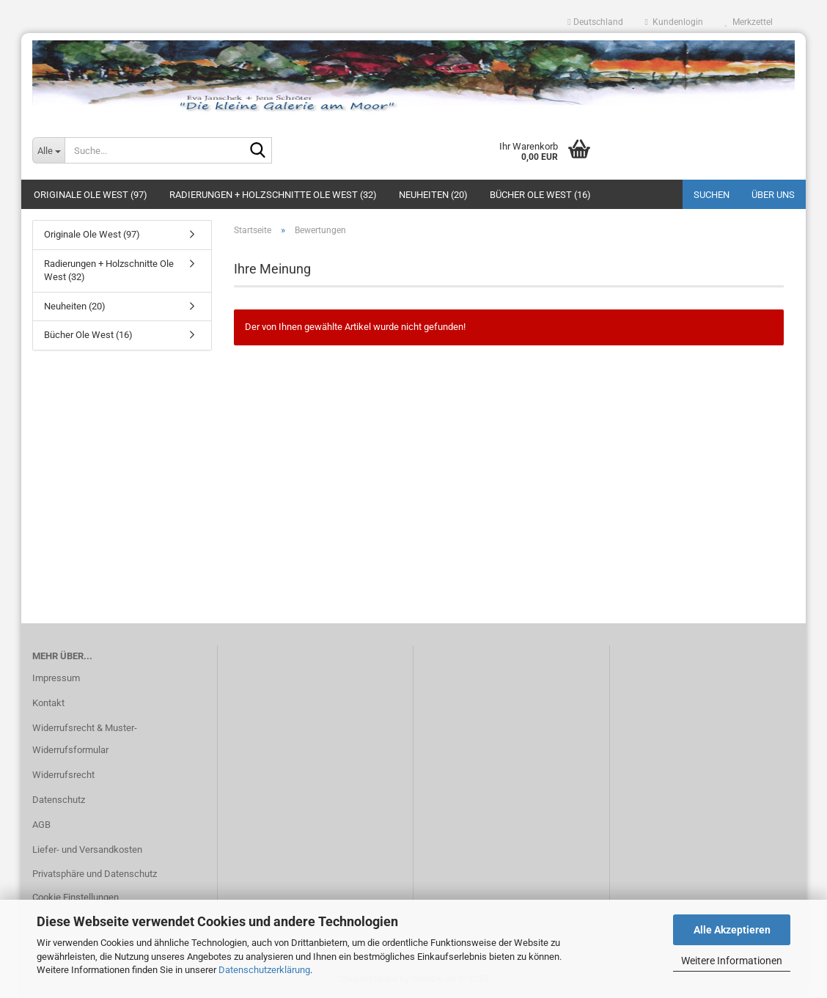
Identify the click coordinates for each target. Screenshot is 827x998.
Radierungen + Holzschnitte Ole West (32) (273, 194)
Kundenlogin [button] (674, 22)
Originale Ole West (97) (90, 194)
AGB (41, 824)
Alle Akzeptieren (732, 930)
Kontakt (48, 702)
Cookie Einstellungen (75, 897)
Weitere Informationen (731, 960)
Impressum (56, 677)
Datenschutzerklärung (264, 969)
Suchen (711, 194)
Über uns (773, 194)
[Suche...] (48, 150)
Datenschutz (58, 799)
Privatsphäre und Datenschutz (94, 873)
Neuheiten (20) (433, 194)
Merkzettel (749, 22)
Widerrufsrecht (63, 774)
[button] (594, 22)
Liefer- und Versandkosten (87, 849)
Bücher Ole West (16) (540, 194)
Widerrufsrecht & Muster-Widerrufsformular (84, 738)
